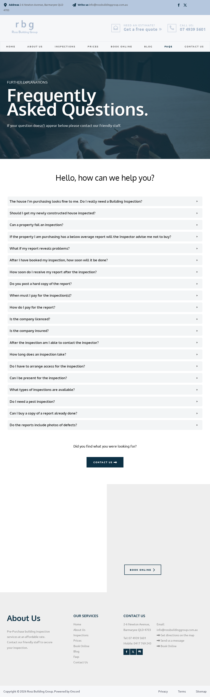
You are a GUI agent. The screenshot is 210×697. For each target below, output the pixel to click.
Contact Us (194, 46)
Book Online (121, 46)
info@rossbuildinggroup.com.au (177, 630)
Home (10, 46)
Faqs (168, 46)
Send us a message (170, 640)
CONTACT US (105, 459)
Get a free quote (143, 29)
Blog (148, 46)
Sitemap (201, 691)
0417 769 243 (142, 643)
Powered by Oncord (67, 691)
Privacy (163, 691)
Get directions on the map (175, 635)
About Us (35, 46)
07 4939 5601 (193, 29)
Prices (93, 46)
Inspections (65, 46)
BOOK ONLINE (135, 567)
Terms (182, 691)
